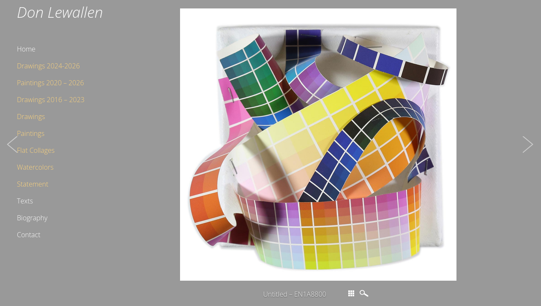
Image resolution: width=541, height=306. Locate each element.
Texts (25, 201)
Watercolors (35, 167)
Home (26, 49)
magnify (365, 293)
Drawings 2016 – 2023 (51, 99)
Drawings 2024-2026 (48, 65)
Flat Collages (36, 150)
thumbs (351, 293)
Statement (32, 184)
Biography (32, 217)
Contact (29, 234)
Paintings (30, 133)
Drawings (31, 116)
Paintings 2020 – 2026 (50, 82)
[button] (12, 153)
